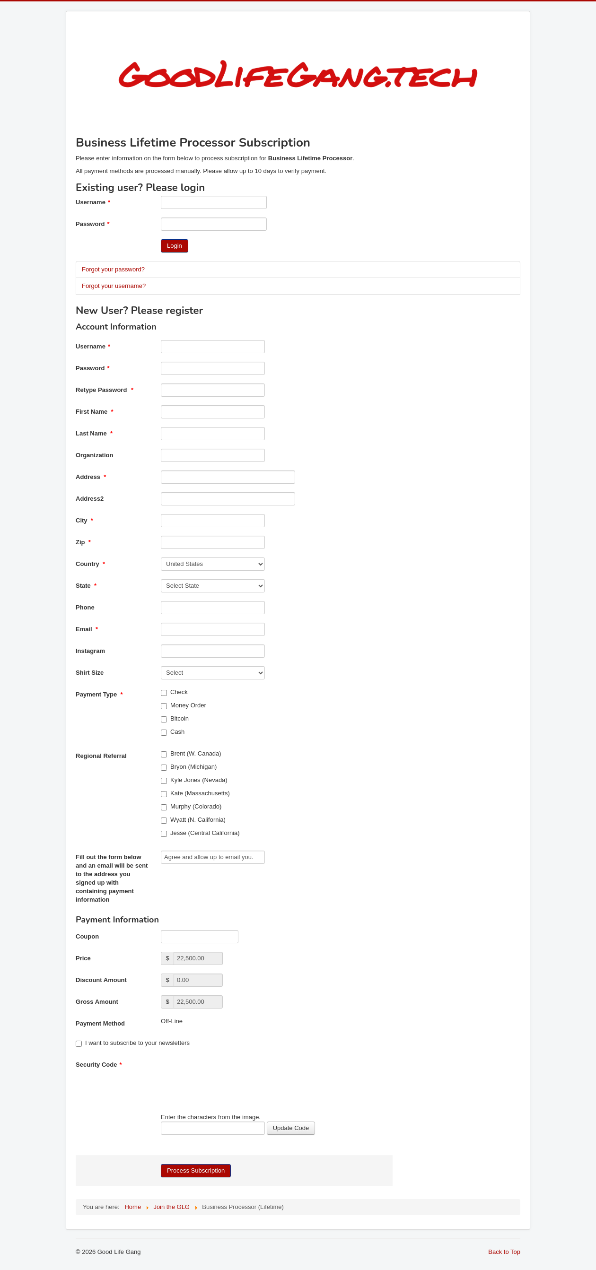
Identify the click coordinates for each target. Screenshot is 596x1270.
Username (93, 202)
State (86, 585)
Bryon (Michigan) (189, 767)
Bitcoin (175, 718)
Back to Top (504, 1251)
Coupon (87, 936)
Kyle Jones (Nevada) (194, 780)
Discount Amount (101, 979)
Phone (85, 607)
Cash (172, 732)
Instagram (90, 650)
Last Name (94, 433)
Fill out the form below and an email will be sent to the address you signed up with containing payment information (112, 878)
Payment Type (99, 694)
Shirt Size (90, 672)
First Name (94, 411)
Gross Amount (97, 1001)
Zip (83, 542)
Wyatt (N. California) (193, 820)
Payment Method (100, 1023)
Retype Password (104, 389)
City (84, 520)
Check (174, 692)
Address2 (90, 498)
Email (87, 629)
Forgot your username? (114, 285)
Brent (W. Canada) (191, 753)
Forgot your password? (113, 269)
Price (83, 958)
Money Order (183, 705)
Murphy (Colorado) (191, 806)
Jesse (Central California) (200, 833)
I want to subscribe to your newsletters (133, 1043)
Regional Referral (101, 755)
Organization (94, 455)
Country (90, 563)
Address (91, 476)
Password (92, 223)
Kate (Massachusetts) (195, 793)
